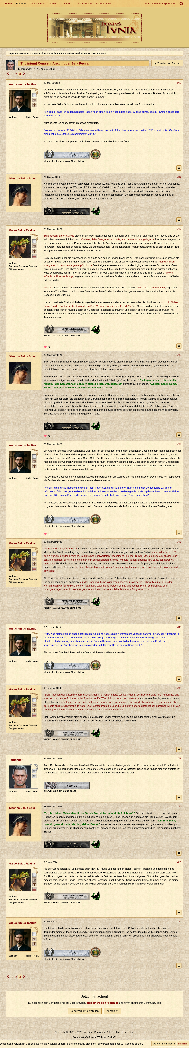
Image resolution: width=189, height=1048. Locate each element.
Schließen (183, 1043)
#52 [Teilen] (179, 921)
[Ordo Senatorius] (34, 256)
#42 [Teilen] (179, 177)
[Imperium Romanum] (94, 28)
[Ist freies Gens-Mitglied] (34, 105)
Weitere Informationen (164, 1043)
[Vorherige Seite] (8, 74)
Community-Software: (94, 1037)
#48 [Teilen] (179, 688)
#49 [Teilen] (179, 758)
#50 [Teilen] (179, 806)
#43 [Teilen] (179, 229)
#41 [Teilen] (179, 82)
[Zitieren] (178, 168)
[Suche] (181, 3)
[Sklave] (34, 770)
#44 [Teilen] (179, 355)
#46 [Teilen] (179, 542)
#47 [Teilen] (179, 627)
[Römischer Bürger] (34, 95)
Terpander (26, 69)
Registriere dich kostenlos (103, 1002)
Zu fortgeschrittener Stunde (59, 235)
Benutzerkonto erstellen (85, 1011)
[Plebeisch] (34, 100)
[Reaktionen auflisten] (47, 346)
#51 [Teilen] (179, 862)
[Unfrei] (34, 775)
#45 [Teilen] (179, 444)
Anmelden (112, 1011)
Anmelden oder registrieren (159, 3)
